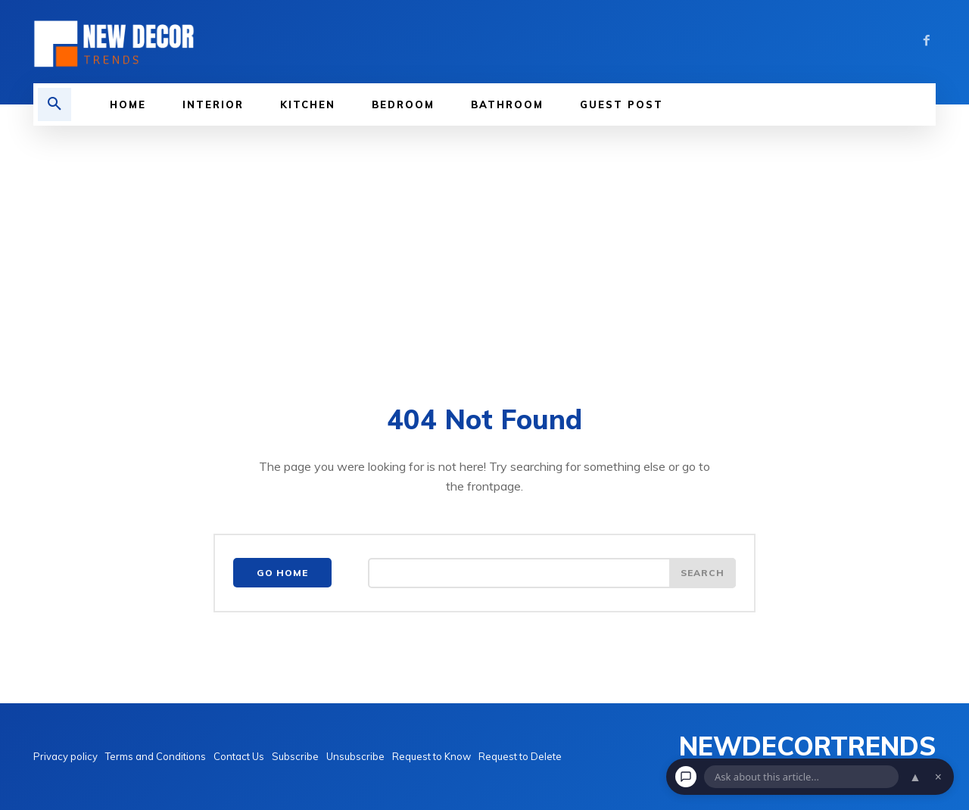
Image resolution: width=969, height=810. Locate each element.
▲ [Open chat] (915, 776)
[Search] (702, 573)
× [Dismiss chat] (938, 776)
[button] (54, 104)
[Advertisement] (484, 239)
